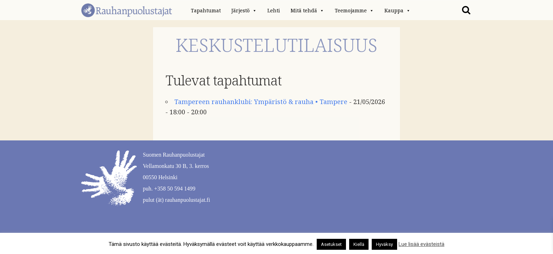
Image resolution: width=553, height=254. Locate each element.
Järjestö (244, 10)
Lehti (273, 10)
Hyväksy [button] (384, 244)
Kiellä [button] (358, 244)
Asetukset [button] (331, 244)
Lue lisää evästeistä (421, 244)
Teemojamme (354, 10)
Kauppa (397, 10)
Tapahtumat (206, 10)
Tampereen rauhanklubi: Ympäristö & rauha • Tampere (260, 102)
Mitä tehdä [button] (307, 10)
